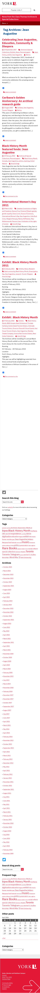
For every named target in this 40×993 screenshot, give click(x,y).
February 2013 (7, 759)
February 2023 (7, 601)
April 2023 (6, 597)
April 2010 (6, 846)
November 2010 (8, 823)
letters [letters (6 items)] (30, 539)
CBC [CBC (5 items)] (3, 534)
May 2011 (6, 804)
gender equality (7, 214)
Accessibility (5, 987)
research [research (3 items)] (19, 549)
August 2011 (7, 793)
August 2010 (7, 831)
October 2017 (7, 703)
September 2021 (8, 642)
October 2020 (7, 657)
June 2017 (6, 718)
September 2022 (8, 620)
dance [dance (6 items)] (28, 533)
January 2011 (7, 819)
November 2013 (8, 740)
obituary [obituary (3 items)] (8, 545)
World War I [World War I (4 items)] (5, 557)
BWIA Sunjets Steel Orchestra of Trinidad (20, 323)
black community (9, 271)
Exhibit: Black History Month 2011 (19, 263)
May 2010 (6, 842)
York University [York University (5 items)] (25, 557)
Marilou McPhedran (24, 219)
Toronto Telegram (7, 110)
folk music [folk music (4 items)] (32, 536)
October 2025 (7, 567)
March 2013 (7, 755)
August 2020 (7, 661)
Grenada (4, 161)
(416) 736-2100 (7, 977)
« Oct (3, 938)
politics (21, 161)
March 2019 (7, 684)
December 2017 (8, 695)
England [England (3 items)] (21, 536)
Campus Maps (6, 979)
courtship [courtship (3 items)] (23, 534)
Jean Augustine (17, 55)
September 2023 (8, 586)
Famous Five (16, 211)
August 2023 (7, 590)
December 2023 (8, 574)
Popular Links (16, 10)
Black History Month (30, 158)
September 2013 (8, 748)
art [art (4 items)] (31, 528)
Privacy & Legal (6, 985)
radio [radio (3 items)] (29, 545)
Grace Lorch (16, 214)
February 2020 (7, 672)
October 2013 (7, 744)
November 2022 (8, 612)
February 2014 (7, 737)
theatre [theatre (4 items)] (23, 552)
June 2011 (6, 801)
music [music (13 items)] (25, 542)
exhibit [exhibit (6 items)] (26, 536)
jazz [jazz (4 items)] (13, 539)
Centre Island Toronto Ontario (17, 326)
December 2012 (8, 763)
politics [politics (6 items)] (17, 545)
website (10, 507)
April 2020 (6, 665)
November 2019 (8, 676)
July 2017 (6, 714)
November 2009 (8, 853)
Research (32, 269)
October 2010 (7, 827)
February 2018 (7, 691)
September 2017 (8, 706)
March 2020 (7, 669)
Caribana (20, 108)
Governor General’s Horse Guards (23, 328)
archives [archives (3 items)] (9, 528)
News (17, 52)
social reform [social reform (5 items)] (33, 548)
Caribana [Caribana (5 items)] (34, 531)
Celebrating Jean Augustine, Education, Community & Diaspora (19, 43)
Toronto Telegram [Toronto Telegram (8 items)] (11, 554)
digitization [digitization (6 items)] (6, 536)
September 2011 (8, 789)
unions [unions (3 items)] (21, 555)
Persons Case (16, 221)
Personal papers (25, 52)
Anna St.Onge (15, 163)
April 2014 (6, 733)
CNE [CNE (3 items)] (6, 534)
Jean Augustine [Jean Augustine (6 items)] (21, 539)
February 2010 (7, 850)
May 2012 (6, 767)
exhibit (9, 55)
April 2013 (6, 752)
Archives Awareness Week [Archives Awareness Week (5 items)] (20, 528)
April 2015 (6, 721)
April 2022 (6, 635)
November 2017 (8, 699)
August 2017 (7, 710)
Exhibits (12, 52)
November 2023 (8, 578)
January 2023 (7, 605)
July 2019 (6, 680)
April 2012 (6, 770)
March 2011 (7, 812)
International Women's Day (10, 216)
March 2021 (7, 650)
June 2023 (6, 593)
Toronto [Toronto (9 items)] (30, 551)
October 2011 (7, 785)
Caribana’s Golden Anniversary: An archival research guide (17, 101)
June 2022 (6, 627)
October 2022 (7, 616)
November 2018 (8, 688)
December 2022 (8, 608)
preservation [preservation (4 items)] (24, 545)
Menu (4, 23)
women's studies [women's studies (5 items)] (30, 555)
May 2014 (6, 729)
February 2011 (7, 816)
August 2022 (7, 623)
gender (34, 211)
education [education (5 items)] (15, 536)
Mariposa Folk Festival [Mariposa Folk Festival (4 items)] (9, 542)
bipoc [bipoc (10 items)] (5, 530)
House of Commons (27, 214)
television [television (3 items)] (18, 552)
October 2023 (7, 582)
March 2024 (7, 571)
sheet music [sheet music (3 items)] (25, 549)
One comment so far (11, 196)
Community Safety (7, 983)
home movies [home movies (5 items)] (7, 539)
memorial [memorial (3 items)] (18, 542)
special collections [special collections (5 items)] (8, 552)
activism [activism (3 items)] (4, 528)
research (18, 274)
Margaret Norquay (11, 219)
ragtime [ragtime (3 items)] (33, 545)
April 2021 (6, 646)
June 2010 (6, 838)
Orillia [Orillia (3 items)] (11, 545)
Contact (4, 975)
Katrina (28, 55)
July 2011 (6, 797)
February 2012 (7, 774)
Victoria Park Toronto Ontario (23, 333)
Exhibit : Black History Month (20, 317)
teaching (26, 161)
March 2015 (7, 725)
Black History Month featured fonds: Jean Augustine (15, 149)
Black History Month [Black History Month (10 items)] (19, 530)
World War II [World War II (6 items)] (15, 557)
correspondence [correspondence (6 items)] (14, 533)
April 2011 (6, 808)
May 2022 (6, 631)
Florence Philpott (26, 211)
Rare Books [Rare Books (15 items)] (9, 548)
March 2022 (7, 638)
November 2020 (8, 654)
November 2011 (8, 782)
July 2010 (6, 835)
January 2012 (7, 778)
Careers (4, 989)
